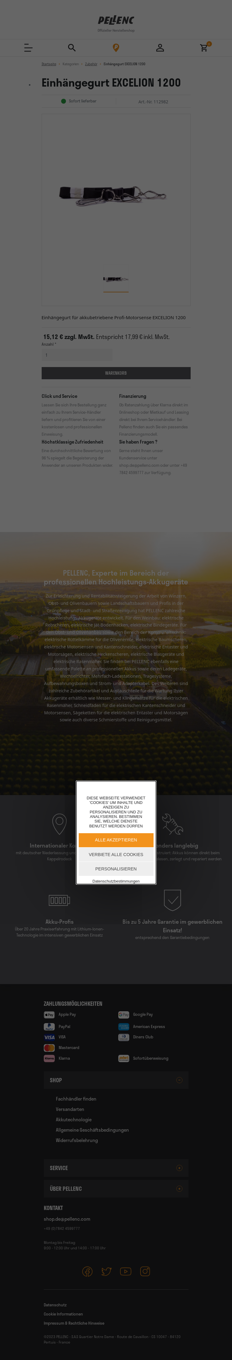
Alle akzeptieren (116, 839)
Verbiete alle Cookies (116, 854)
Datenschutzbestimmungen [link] (116, 881)
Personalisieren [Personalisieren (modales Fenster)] (116, 868)
